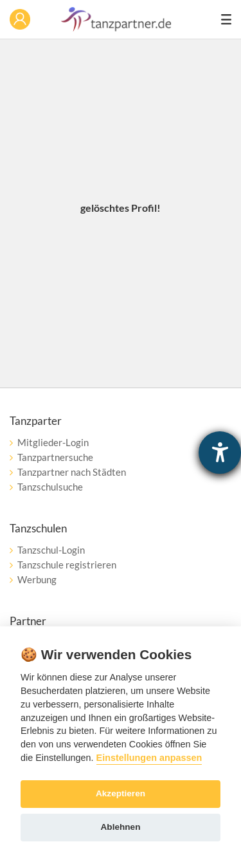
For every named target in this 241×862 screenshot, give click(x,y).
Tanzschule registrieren (66, 564)
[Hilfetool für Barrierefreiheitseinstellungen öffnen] (220, 452)
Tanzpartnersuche (55, 457)
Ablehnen (121, 827)
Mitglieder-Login (53, 442)
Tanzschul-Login (51, 550)
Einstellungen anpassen (149, 758)
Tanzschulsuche (50, 486)
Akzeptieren (120, 793)
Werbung (37, 579)
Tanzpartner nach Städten (71, 472)
